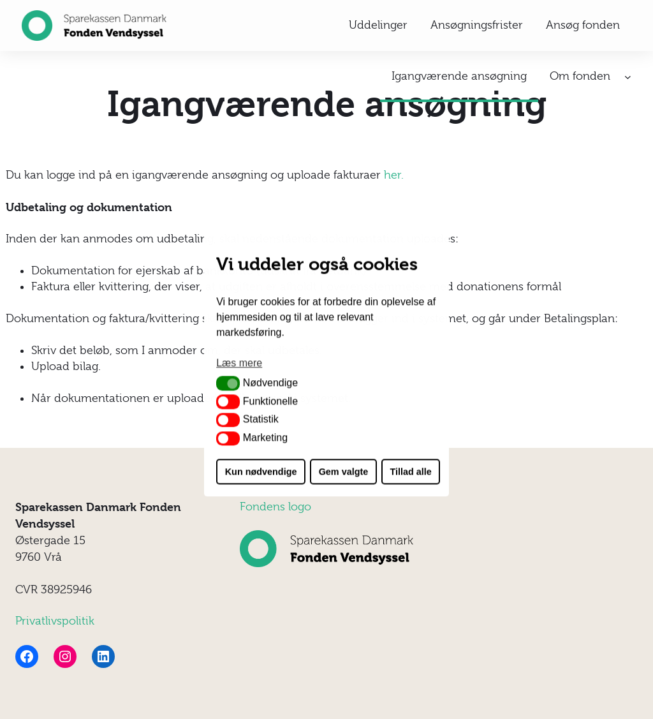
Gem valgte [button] (344, 471)
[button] (228, 383)
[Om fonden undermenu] (627, 76)
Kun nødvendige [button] (261, 471)
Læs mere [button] (239, 363)
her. (394, 174)
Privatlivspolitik (54, 620)
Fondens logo (275, 506)
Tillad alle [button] (410, 471)
